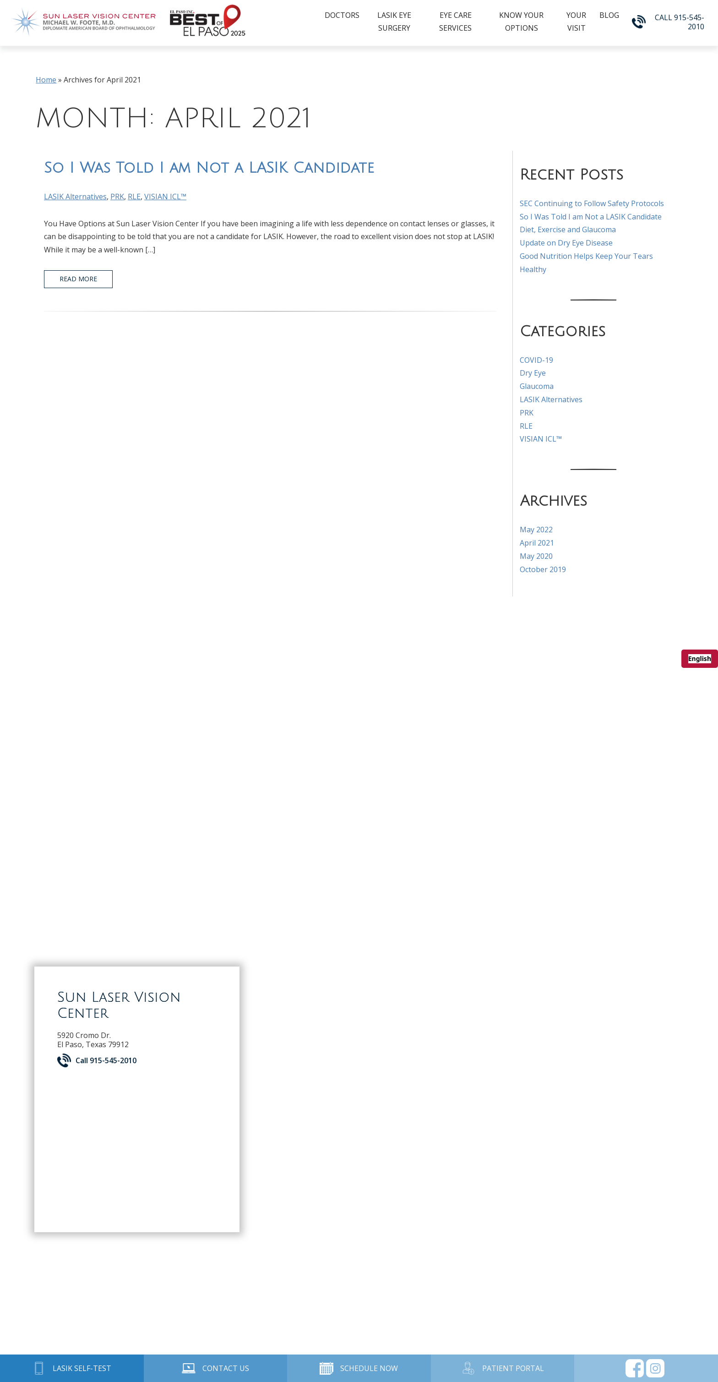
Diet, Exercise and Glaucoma (568, 229)
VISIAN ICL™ (165, 196)
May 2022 (536, 529)
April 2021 (537, 543)
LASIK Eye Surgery (394, 21)
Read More (78, 278)
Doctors (342, 15)
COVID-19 (536, 360)
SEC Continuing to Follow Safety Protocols (592, 203)
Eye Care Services (455, 21)
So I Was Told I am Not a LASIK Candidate (209, 168)
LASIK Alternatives (75, 196)
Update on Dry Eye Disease (566, 243)
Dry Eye (533, 373)
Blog (609, 15)
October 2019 (543, 569)
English (699, 658)
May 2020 (536, 556)
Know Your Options (521, 21)
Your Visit (576, 21)
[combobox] (699, 659)
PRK (117, 196)
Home (46, 80)
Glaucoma (537, 386)
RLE (134, 196)
